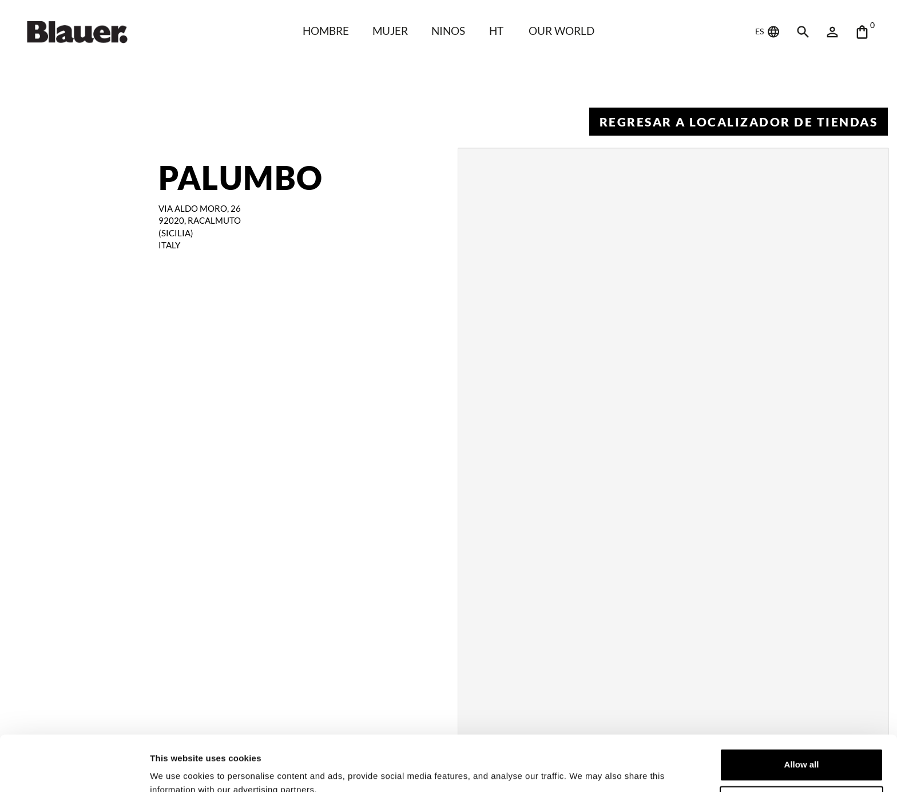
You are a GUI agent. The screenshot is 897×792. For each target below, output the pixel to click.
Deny (801, 750)
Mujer (390, 30)
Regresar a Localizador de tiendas (739, 121)
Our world (561, 30)
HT (496, 30)
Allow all (801, 713)
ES (768, 32)
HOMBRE (326, 30)
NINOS (448, 30)
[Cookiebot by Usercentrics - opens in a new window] (74, 769)
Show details (176, 769)
